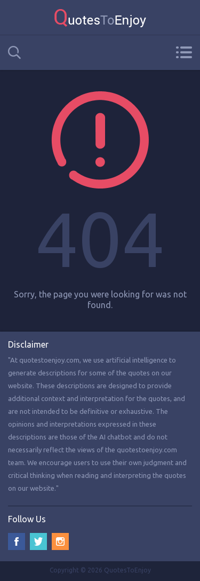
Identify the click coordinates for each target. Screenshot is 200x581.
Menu (183, 52)
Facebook (16, 541)
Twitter (38, 541)
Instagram (60, 541)
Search (14, 52)
